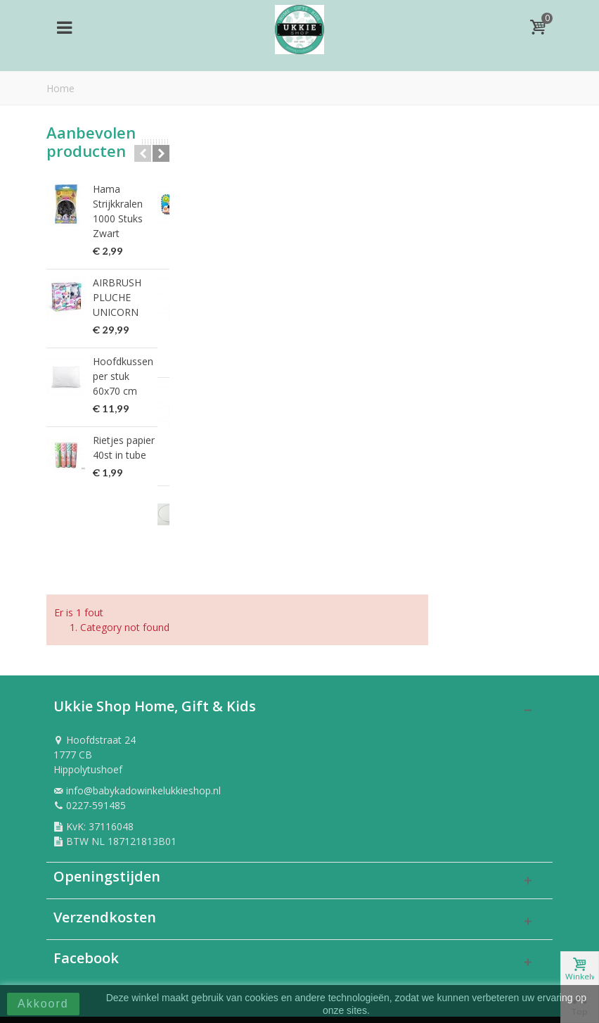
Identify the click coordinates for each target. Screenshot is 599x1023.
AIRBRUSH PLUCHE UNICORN (117, 297)
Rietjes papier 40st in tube (124, 447)
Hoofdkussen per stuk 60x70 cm (123, 376)
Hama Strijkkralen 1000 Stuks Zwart (118, 211)
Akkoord (43, 1004)
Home (60, 88)
